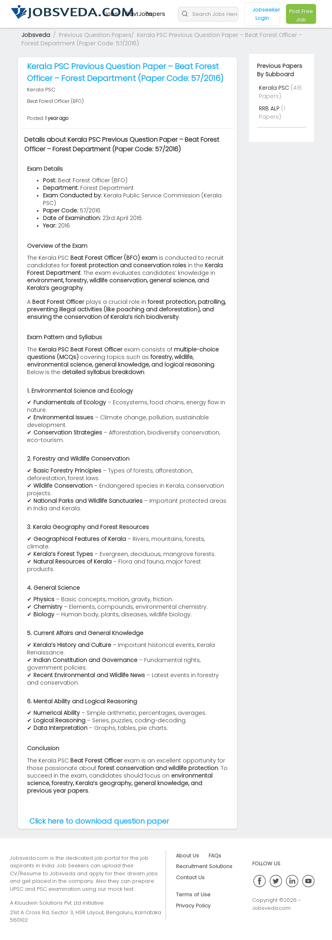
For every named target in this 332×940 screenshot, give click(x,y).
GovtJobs (138, 14)
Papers (155, 14)
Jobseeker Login (266, 14)
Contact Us (190, 877)
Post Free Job (301, 15)
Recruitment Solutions (204, 866)
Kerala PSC (275, 88)
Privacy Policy (193, 905)
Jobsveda (35, 35)
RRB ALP (270, 108)
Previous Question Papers (95, 35)
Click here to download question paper (99, 821)
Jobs (111, 14)
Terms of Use (193, 894)
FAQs (214, 855)
